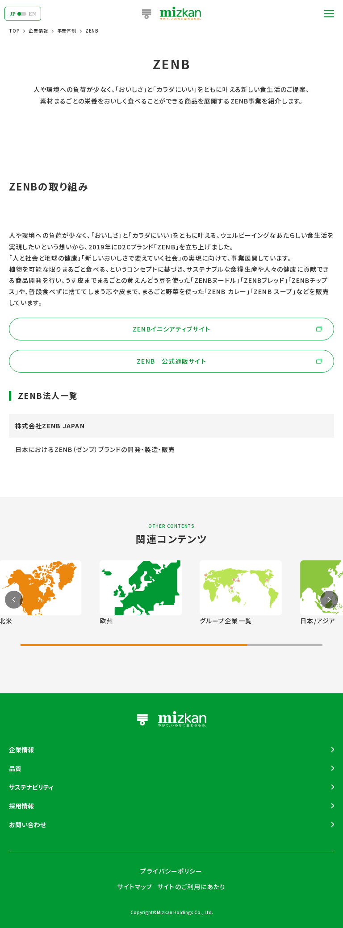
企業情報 (38, 30)
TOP (14, 30)
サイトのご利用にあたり (191, 886)
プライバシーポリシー (171, 870)
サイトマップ (135, 886)
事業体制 (66, 30)
